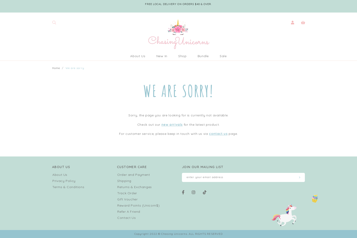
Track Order (127, 193)
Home (56, 68)
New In (161, 56)
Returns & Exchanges (134, 187)
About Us (137, 56)
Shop (182, 56)
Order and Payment (133, 175)
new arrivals (172, 125)
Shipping (124, 181)
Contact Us (126, 218)
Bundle (203, 56)
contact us (218, 134)
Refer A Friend (128, 212)
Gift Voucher (127, 199)
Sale (223, 56)
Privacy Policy (64, 181)
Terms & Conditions (68, 187)
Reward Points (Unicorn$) (138, 205)
